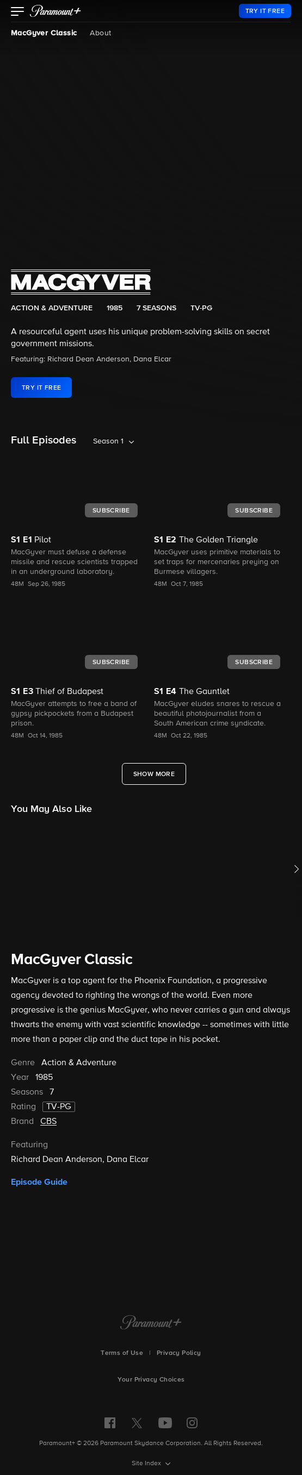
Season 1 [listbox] (108, 441)
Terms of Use (122, 1353)
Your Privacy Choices (151, 1380)
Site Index (147, 1463)
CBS (48, 1121)
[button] (17, 12)
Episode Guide (39, 1182)
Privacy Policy (179, 1353)
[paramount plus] (55, 11)
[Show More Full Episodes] (154, 774)
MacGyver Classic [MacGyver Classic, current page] (44, 33)
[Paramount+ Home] (151, 1323)
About (100, 33)
